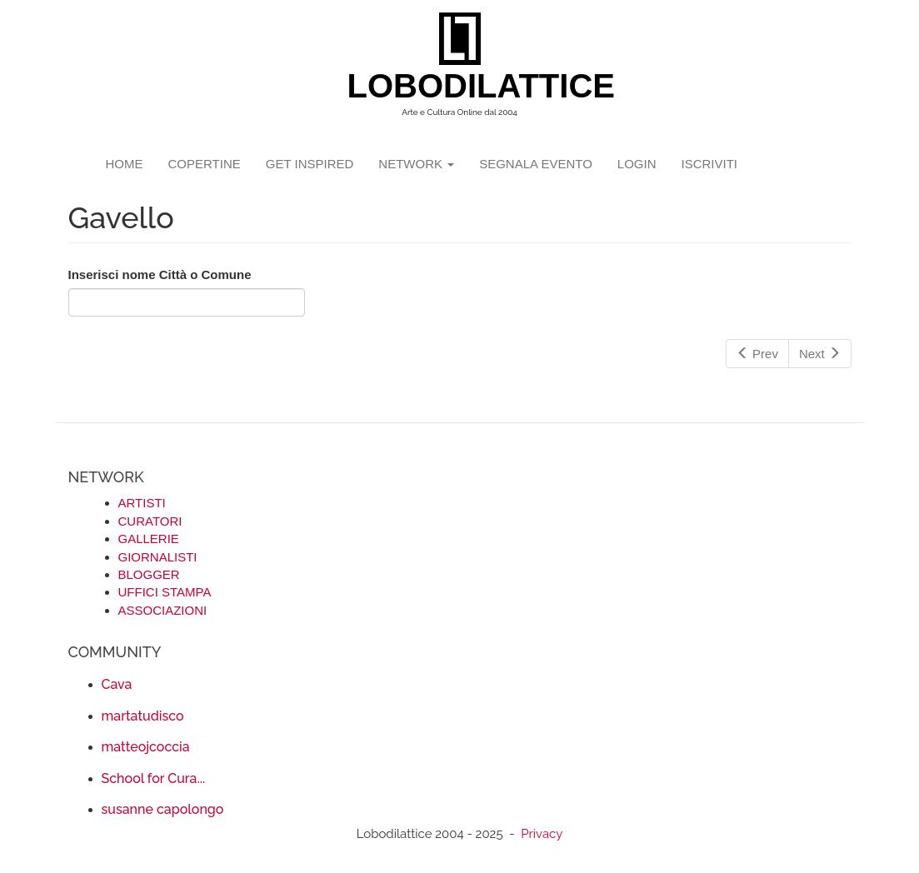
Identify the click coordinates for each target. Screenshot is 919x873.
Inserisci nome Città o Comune (160, 274)
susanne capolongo (163, 809)
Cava (117, 684)
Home (124, 164)
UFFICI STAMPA (165, 592)
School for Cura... (154, 778)
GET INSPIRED (310, 164)
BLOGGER (149, 574)
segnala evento (535, 164)
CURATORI (150, 521)
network (416, 164)
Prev (757, 354)
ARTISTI (142, 503)
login (637, 164)
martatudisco (143, 716)
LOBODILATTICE (466, 85)
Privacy (541, 833)
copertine (204, 164)
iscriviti (709, 164)
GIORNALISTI (157, 557)
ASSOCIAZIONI (162, 610)
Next (820, 354)
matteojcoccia (146, 747)
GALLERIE (148, 538)
